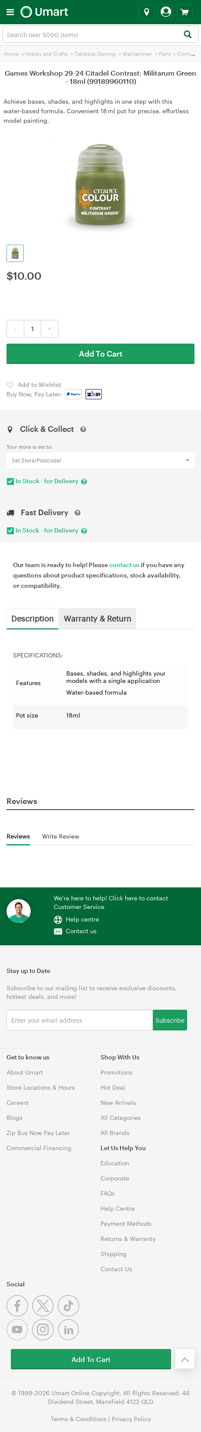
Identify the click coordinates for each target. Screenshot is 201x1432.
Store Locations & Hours (40, 1087)
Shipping (113, 1253)
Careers (17, 1102)
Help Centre (117, 1208)
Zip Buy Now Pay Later (38, 1132)
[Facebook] (19, 1314)
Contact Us (116, 1269)
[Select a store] (146, 12)
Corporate (114, 1178)
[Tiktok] (69, 1314)
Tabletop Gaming (95, 54)
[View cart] (185, 12)
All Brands (115, 1132)
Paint (165, 54)
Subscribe (170, 1020)
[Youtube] (19, 1338)
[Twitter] (45, 1314)
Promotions (116, 1072)
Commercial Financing (38, 1147)
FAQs (107, 1193)
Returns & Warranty (128, 1238)
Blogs (14, 1117)
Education (114, 1163)
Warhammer (137, 54)
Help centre (82, 919)
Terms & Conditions (79, 1418)
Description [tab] (32, 618)
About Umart (24, 1072)
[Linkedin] (69, 1338)
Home (11, 54)
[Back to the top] (185, 1358)
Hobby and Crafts (46, 54)
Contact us (81, 930)
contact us (124, 564)
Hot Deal (112, 1087)
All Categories (120, 1117)
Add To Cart (101, 353)
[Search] (187, 35)
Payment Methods (126, 1223)
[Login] (165, 12)
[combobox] (100, 34)
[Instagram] (45, 1338)
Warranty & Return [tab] (97, 618)
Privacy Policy (131, 1418)
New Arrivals (118, 1102)
